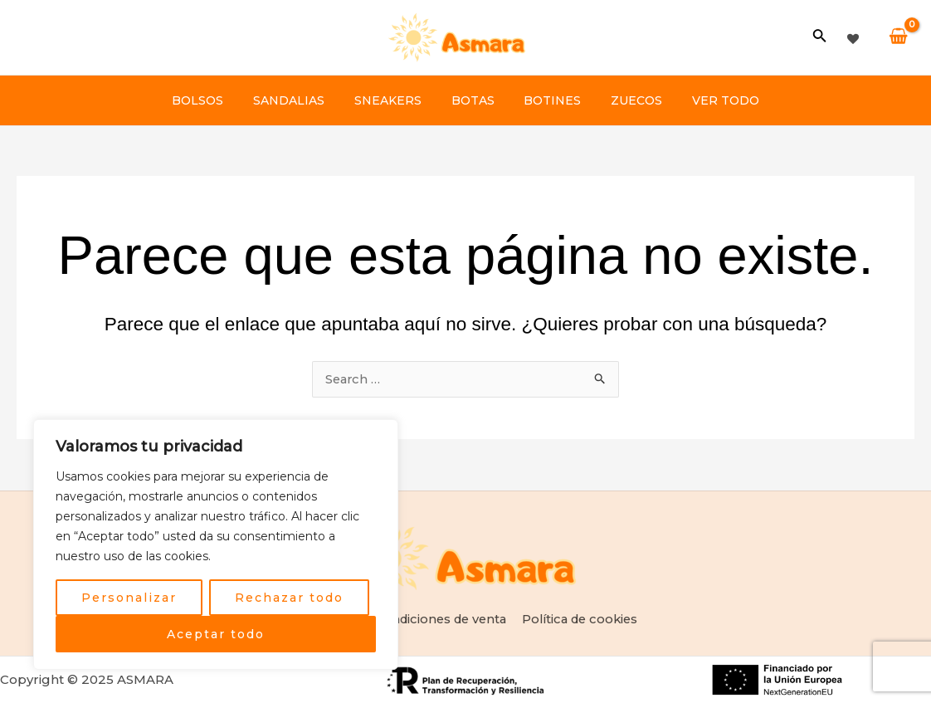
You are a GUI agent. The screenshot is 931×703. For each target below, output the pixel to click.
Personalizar (129, 597)
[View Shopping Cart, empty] (898, 37)
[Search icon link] (819, 39)
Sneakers (394, 100)
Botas (473, 100)
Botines (546, 100)
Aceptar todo (216, 634)
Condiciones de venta (439, 619)
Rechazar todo (289, 597)
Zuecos (624, 100)
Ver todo (706, 100)
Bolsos (217, 100)
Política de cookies (582, 619)
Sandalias (302, 100)
